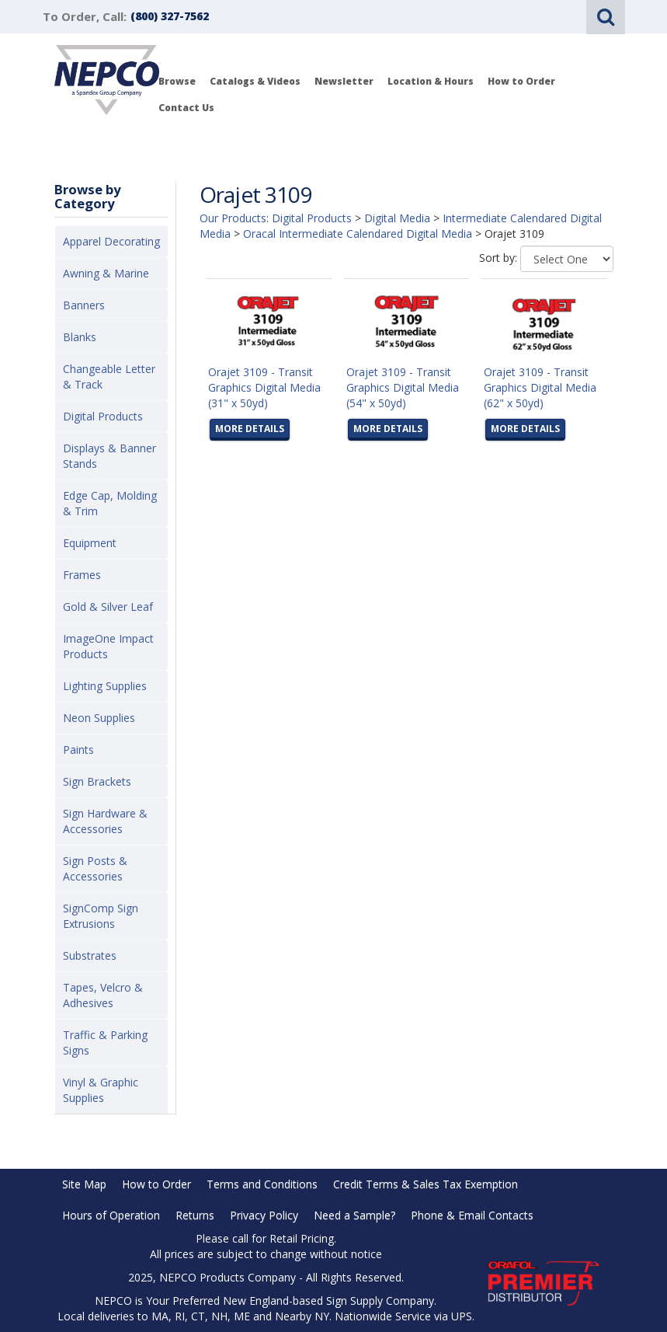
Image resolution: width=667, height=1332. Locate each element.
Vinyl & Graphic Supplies (100, 1090)
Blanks (79, 337)
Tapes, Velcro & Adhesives (103, 995)
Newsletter (343, 81)
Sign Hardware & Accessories (105, 821)
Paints (78, 749)
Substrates (89, 955)
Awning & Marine (106, 273)
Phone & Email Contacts (472, 1215)
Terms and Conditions (262, 1184)
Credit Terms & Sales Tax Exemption (425, 1184)
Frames (82, 574)
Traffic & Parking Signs (105, 1042)
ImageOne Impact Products (108, 646)
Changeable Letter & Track (109, 376)
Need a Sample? (354, 1215)
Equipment (89, 542)
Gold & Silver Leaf (108, 606)
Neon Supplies (99, 717)
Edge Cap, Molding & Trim (110, 503)
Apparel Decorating (111, 241)
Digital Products (103, 416)
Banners (84, 305)
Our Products (233, 218)
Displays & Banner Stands (109, 456)
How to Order (521, 81)
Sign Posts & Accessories (95, 868)
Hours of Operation (111, 1215)
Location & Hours (430, 81)
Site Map (84, 1184)
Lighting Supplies (105, 685)
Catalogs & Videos (255, 81)
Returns (194, 1215)
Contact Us (186, 107)
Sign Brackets (97, 781)
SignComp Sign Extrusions (100, 916)
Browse (177, 81)
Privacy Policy (264, 1215)
